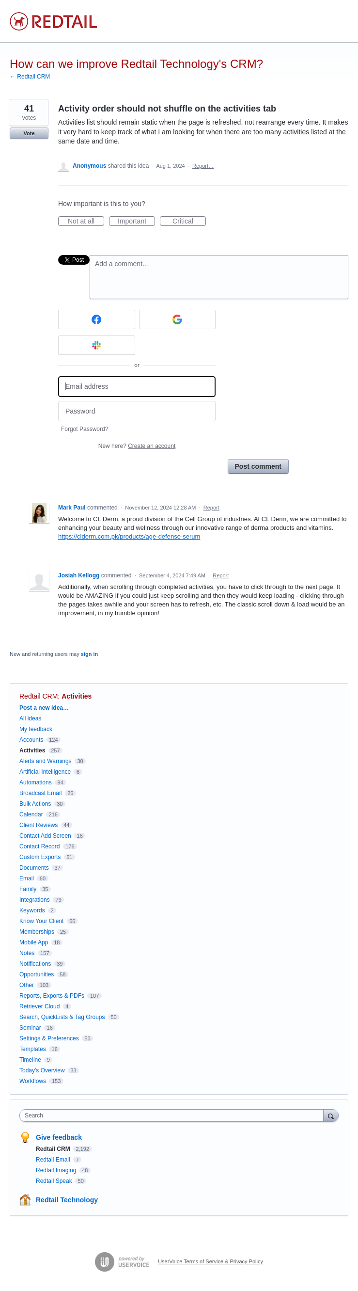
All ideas (30, 718)
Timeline (30, 1059)
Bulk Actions (35, 803)
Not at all (86, 221)
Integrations (34, 899)
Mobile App (33, 942)
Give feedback (59, 1137)
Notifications (35, 963)
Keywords (32, 910)
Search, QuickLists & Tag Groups (62, 1017)
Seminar (30, 1027)
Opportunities (36, 974)
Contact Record (39, 846)
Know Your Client (41, 921)
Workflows (32, 1081)
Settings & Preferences (49, 1038)
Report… (203, 166)
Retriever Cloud (39, 1006)
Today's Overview (42, 1070)
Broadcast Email (40, 793)
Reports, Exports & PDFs (51, 995)
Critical (189, 221)
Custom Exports (40, 857)
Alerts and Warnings (45, 761)
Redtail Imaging (57, 1170)
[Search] (331, 1115)
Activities (77, 696)
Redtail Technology (67, 1200)
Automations (35, 782)
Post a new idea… (44, 707)
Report (211, 507)
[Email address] (137, 386)
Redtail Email (54, 1159)
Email (26, 878)
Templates (32, 1049)
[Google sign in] (177, 319)
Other (26, 985)
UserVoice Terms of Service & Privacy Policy (210, 1261)
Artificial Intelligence (45, 771)
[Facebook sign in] (96, 319)
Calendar (31, 814)
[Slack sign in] (96, 345)
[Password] (137, 411)
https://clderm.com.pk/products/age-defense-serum (129, 536)
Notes (26, 953)
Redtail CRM (38, 696)
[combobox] (173, 1115)
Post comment (258, 466)
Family (27, 889)
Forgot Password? (84, 429)
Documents (34, 867)
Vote (28, 133)
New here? (136, 446)
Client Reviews (38, 825)
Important (136, 221)
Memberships (36, 931)
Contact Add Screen (45, 835)
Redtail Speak (55, 1181)
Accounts (31, 739)
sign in (89, 654)
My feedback (35, 729)
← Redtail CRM (30, 76)
